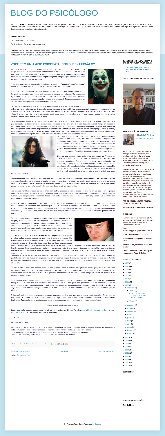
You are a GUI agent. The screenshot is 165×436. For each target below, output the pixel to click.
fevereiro (130, 330)
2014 (127, 350)
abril (129, 324)
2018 (127, 337)
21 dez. (132, 291)
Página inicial (63, 351)
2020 (127, 282)
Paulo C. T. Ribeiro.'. (146, 135)
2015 (127, 347)
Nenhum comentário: (42, 344)
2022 (127, 276)
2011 (127, 359)
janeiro (130, 333)
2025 (127, 266)
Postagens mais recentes (20, 351)
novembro (131, 305)
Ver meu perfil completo (144, 139)
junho (129, 318)
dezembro (131, 288)
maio (129, 321)
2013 (127, 353)
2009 (127, 366)
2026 (127, 263)
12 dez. (132, 301)
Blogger (97, 424)
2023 (127, 273)
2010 (127, 362)
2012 (127, 356)
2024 (127, 269)
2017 (127, 340)
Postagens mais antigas (105, 351)
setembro (130, 311)
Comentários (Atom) (24, 355)
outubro (130, 308)
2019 (127, 285)
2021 (127, 279)
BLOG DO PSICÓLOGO (54, 12)
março (129, 327)
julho (129, 314)
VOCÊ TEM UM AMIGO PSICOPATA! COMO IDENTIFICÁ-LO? (53, 64)
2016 (127, 344)
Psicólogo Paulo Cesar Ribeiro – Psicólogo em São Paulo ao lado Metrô (138, 69)
